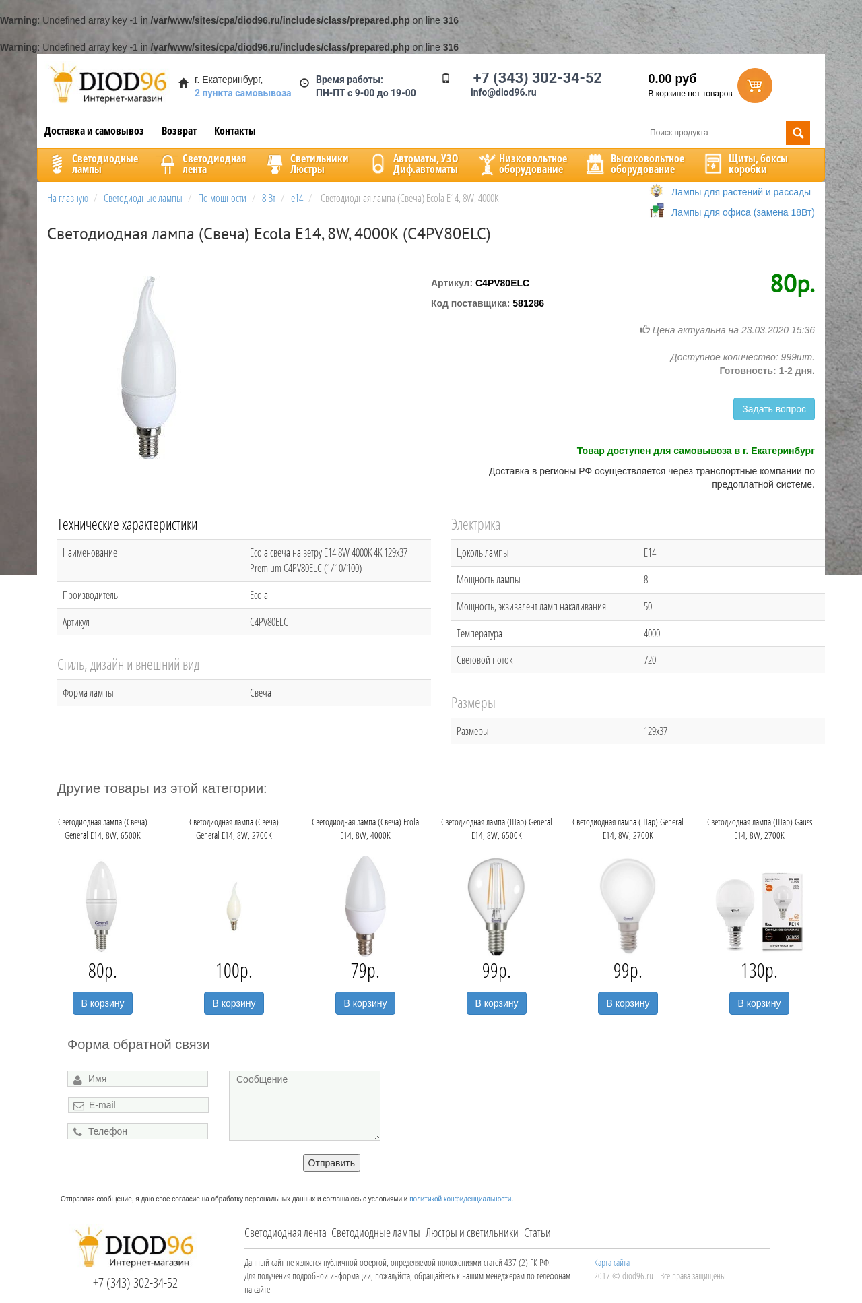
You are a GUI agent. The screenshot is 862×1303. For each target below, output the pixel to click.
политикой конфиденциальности (460, 1199)
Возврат (179, 130)
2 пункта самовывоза (243, 93)
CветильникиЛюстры (306, 164)
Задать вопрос (774, 409)
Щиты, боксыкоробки (745, 164)
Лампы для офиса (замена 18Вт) (743, 212)
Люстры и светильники (472, 1232)
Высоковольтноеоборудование (634, 164)
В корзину (103, 1003)
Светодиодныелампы (91, 164)
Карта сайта (612, 1262)
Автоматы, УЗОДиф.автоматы (412, 164)
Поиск (798, 132)
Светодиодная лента (285, 1232)
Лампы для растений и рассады (741, 192)
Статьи (537, 1232)
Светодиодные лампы (375, 1232)
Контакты (235, 130)
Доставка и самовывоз (94, 130)
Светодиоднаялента (201, 164)
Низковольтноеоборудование (521, 164)
